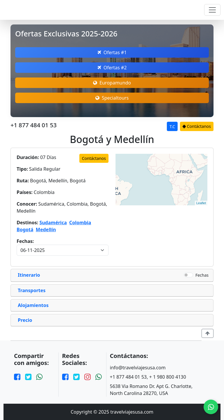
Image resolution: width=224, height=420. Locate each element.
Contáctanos (197, 126)
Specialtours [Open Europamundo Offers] (112, 98)
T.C (172, 126)
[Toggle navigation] (212, 10)
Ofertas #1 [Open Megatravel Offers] (112, 52)
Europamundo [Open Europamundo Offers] (112, 83)
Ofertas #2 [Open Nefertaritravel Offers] (112, 67)
